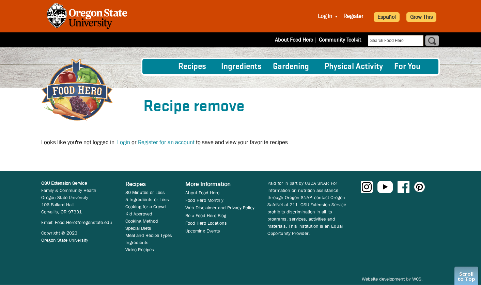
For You (407, 66)
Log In (325, 16)
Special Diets (138, 228)
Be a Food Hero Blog (205, 215)
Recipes (192, 66)
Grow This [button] (421, 16)
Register (353, 16)
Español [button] (386, 16)
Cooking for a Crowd (145, 207)
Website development (383, 279)
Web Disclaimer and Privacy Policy (219, 208)
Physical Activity (353, 66)
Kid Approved (138, 214)
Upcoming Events (202, 231)
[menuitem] (160, 66)
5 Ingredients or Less (147, 199)
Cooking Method (141, 221)
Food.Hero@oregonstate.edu (83, 222)
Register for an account (166, 142)
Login (123, 142)
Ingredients (241, 66)
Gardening (291, 66)
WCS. (417, 279)
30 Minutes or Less (145, 192)
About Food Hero (294, 39)
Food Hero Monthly (204, 200)
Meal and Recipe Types (148, 235)
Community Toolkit (340, 39)
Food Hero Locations (206, 223)
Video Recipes (139, 249)
